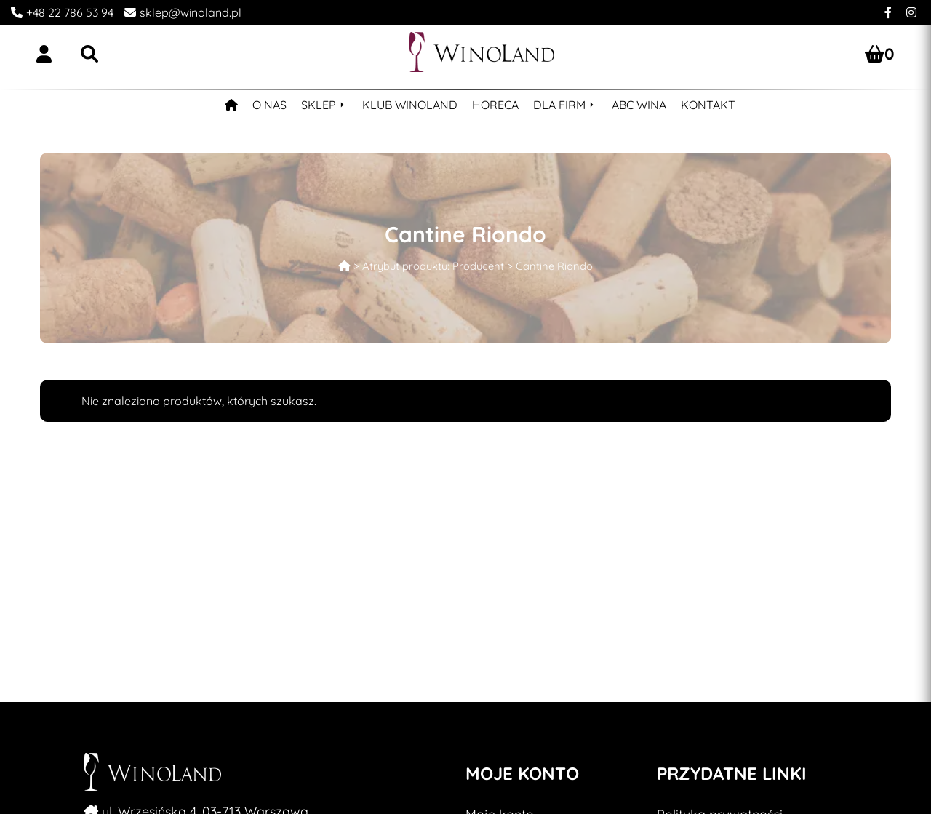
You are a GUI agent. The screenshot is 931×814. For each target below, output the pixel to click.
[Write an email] (177, 12)
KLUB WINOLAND (409, 104)
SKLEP (318, 104)
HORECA (495, 104)
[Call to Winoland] (56, 12)
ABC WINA (639, 104)
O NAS (269, 104)
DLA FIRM (559, 104)
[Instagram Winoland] (911, 12)
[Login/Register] (44, 54)
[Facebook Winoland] (888, 12)
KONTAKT (708, 104)
